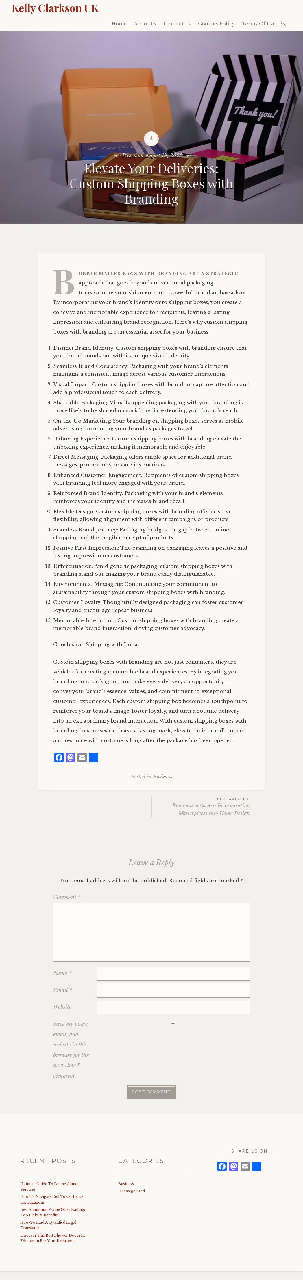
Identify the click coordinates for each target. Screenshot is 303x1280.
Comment (67, 897)
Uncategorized (131, 1191)
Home (119, 24)
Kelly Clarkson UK (55, 7)
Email (62, 990)
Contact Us (177, 24)
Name (62, 973)
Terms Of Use (259, 24)
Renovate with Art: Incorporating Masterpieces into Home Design (201, 806)
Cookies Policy (216, 24)
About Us (145, 24)
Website (62, 1007)
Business (162, 777)
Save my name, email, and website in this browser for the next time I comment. (71, 1050)
